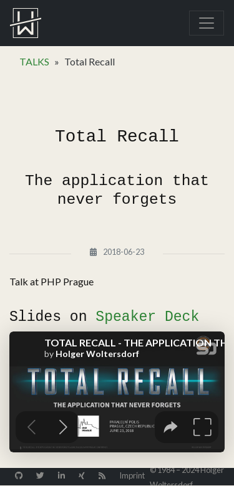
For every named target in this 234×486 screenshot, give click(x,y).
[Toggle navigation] (206, 23)
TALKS (34, 61)
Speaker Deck (147, 317)
